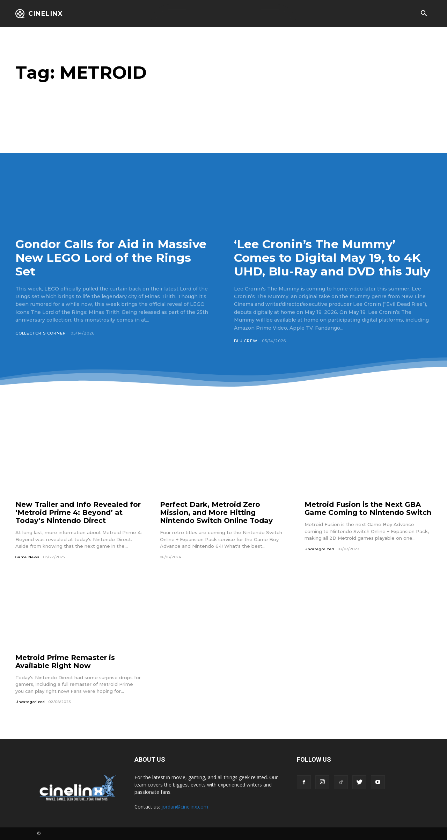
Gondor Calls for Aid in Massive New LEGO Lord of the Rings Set (111, 258)
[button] (424, 14)
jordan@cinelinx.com (184, 806)
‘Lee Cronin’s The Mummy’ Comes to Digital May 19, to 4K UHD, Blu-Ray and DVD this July (332, 258)
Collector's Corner (40, 333)
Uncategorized (319, 549)
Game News (27, 557)
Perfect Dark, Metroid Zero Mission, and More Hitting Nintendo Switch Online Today (216, 512)
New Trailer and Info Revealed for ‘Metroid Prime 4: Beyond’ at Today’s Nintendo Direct (78, 512)
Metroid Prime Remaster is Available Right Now (65, 661)
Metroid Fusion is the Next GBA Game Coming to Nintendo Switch (368, 508)
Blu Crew (245, 340)
